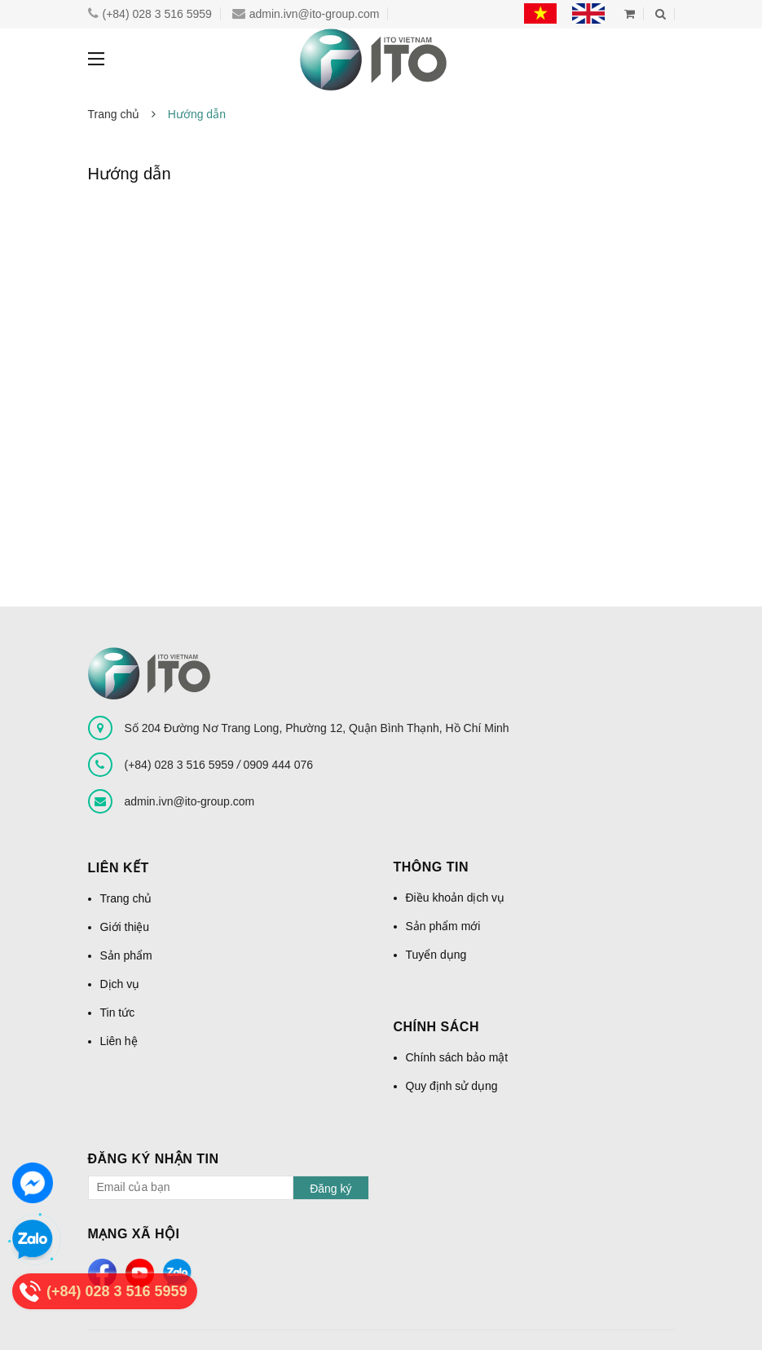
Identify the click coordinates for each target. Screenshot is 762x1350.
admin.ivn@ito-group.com (291, 13)
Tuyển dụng (436, 954)
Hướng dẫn (129, 174)
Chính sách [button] (436, 1027)
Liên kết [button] (118, 868)
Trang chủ (126, 898)
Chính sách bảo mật (457, 1057)
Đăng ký (330, 1188)
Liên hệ (119, 1041)
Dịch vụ (120, 983)
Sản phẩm (126, 955)
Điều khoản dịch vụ (455, 897)
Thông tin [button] (431, 867)
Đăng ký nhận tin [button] (153, 1159)
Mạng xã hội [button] (134, 1234)
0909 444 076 (278, 764)
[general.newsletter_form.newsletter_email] (228, 1188)
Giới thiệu (125, 926)
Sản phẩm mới (443, 926)
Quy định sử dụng (452, 1085)
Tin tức (117, 1012)
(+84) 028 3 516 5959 (146, 13)
